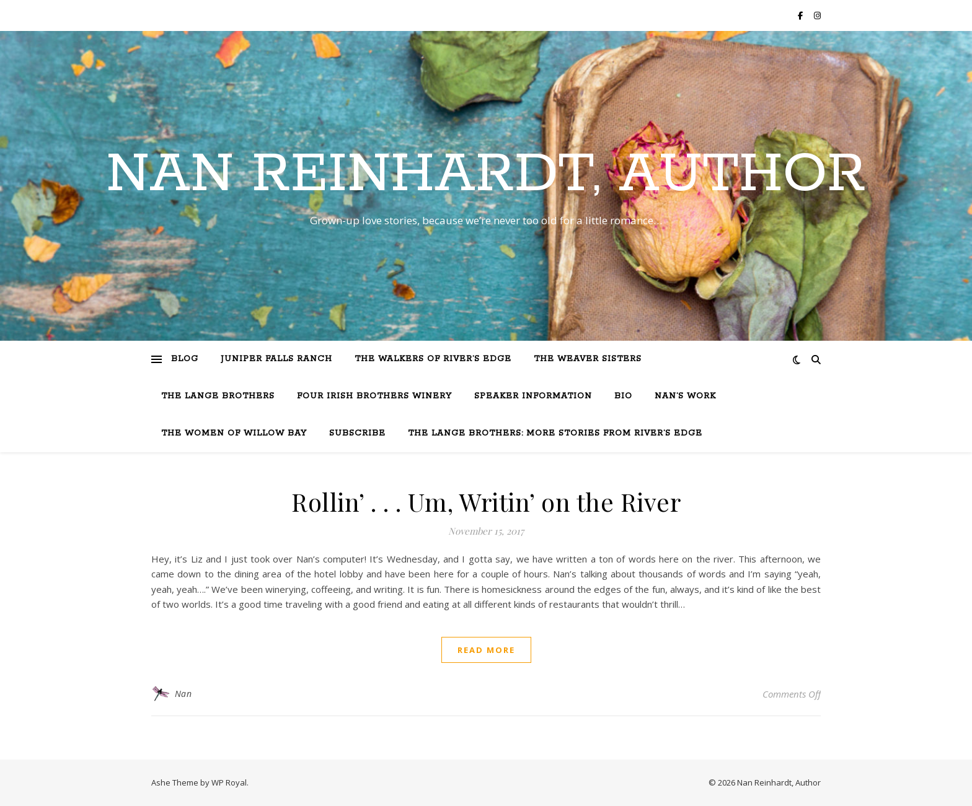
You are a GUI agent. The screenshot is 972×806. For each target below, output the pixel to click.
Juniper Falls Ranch (276, 359)
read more (486, 649)
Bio (623, 396)
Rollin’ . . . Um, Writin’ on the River (486, 501)
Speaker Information (533, 396)
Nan (183, 693)
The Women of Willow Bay (234, 433)
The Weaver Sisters (588, 359)
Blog (184, 359)
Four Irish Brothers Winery (374, 396)
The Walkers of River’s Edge (433, 359)
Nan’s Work (685, 396)
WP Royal (229, 782)
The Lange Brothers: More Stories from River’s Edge (555, 433)
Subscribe (357, 433)
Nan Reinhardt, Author (486, 175)
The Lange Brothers (218, 396)
